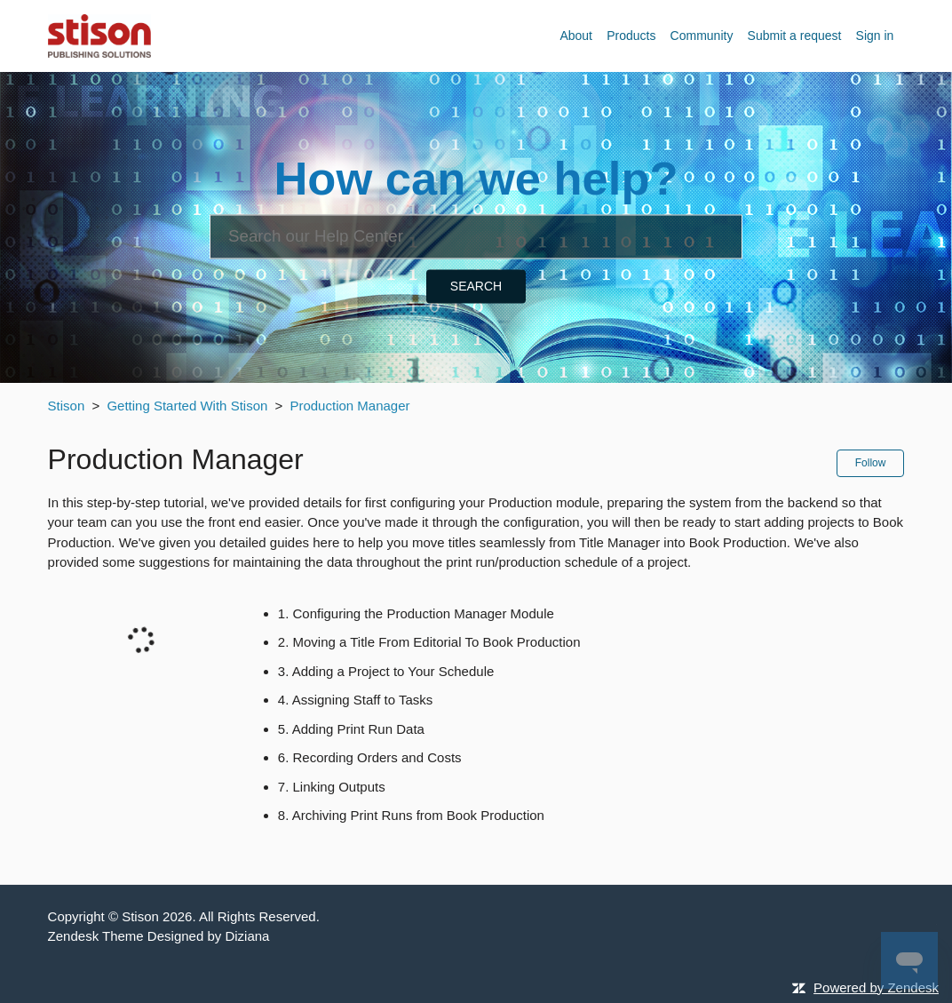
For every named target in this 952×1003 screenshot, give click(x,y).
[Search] (476, 236)
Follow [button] (870, 463)
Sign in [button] (875, 35)
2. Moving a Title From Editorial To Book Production (429, 641)
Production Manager (349, 405)
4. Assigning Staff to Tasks (355, 699)
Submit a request (795, 35)
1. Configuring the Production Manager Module (416, 613)
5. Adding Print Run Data (351, 728)
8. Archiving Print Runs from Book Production (411, 815)
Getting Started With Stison (187, 405)
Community (702, 35)
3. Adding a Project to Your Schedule (386, 671)
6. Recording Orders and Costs (370, 757)
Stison (66, 405)
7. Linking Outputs (331, 786)
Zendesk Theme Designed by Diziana (159, 935)
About (575, 35)
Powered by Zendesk (876, 987)
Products (631, 35)
